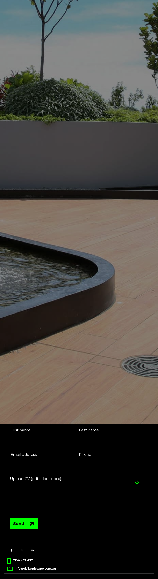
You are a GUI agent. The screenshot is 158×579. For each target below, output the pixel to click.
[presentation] (38, 499)
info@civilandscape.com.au (31, 569)
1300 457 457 (20, 561)
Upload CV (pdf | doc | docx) (35, 479)
